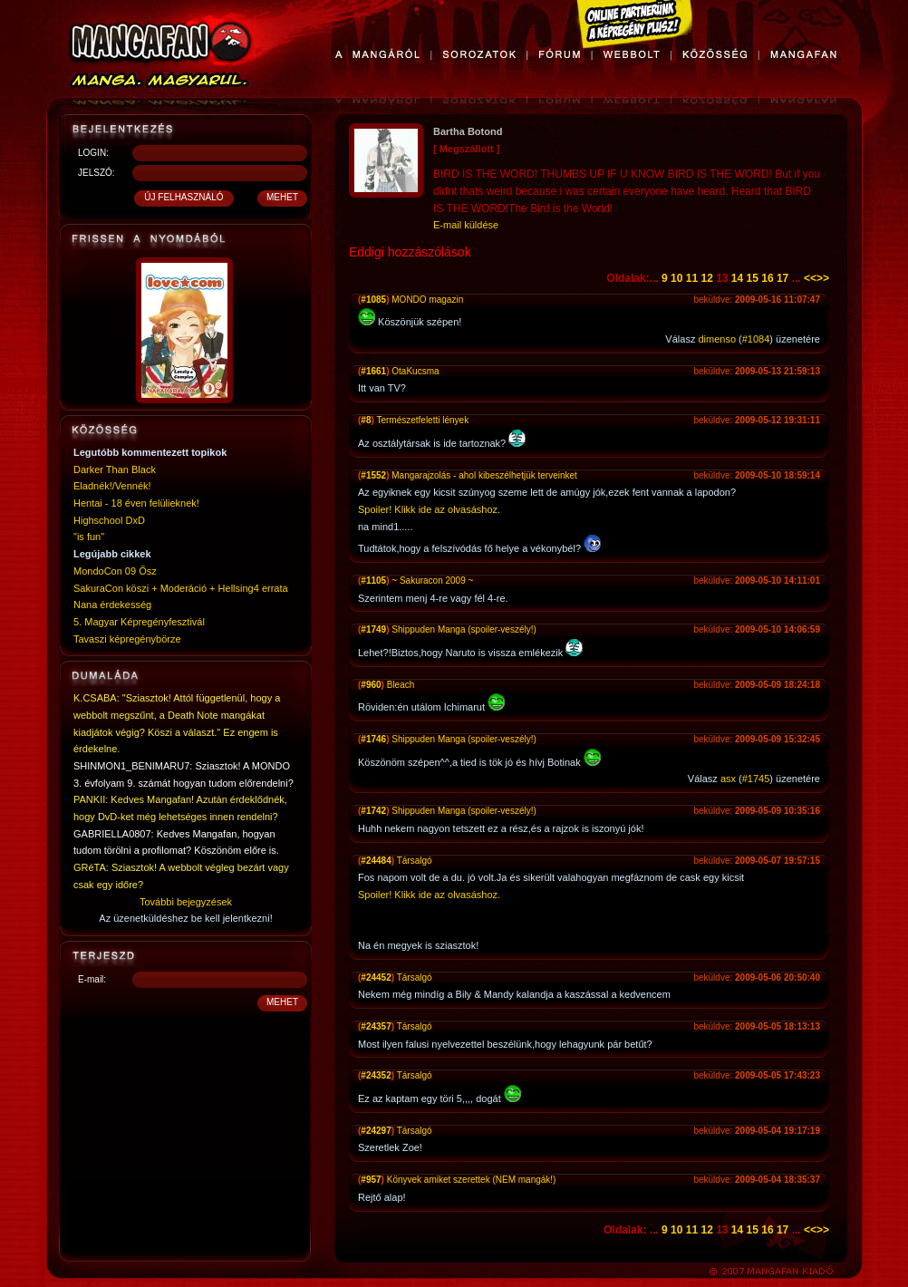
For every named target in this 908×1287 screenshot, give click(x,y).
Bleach (401, 685)
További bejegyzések (186, 901)
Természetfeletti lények (422, 420)
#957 (371, 1180)
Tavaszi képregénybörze (127, 639)
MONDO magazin (427, 300)
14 (737, 278)
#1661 (373, 371)
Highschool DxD (109, 520)
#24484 (376, 861)
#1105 (373, 580)
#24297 (376, 1131)
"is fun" (88, 536)
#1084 (756, 339)
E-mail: (92, 979)
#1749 (373, 629)
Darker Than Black (114, 469)
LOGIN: (93, 153)
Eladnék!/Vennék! (112, 485)
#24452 (376, 977)
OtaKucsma (415, 371)
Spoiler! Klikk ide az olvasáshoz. (429, 509)
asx (728, 778)
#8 (366, 420)
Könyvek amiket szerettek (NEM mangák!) (471, 1180)
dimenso (717, 339)
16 (767, 278)
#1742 (373, 811)
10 (676, 278)
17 (782, 278)
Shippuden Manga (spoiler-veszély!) (463, 629)
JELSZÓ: (96, 173)
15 (752, 278)
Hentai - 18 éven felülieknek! (136, 503)
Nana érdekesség (112, 604)
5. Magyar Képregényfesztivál (139, 621)
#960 (371, 685)
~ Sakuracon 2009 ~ (432, 580)
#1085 (373, 300)
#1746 (373, 739)
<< (810, 278)
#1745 (756, 778)
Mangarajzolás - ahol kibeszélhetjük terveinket (484, 475)
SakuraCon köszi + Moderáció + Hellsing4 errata (180, 588)
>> (822, 278)
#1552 (373, 475)
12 (706, 278)
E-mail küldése (465, 224)
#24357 (376, 1026)
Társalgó (414, 861)
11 (692, 278)
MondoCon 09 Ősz (115, 571)
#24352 (376, 1075)
